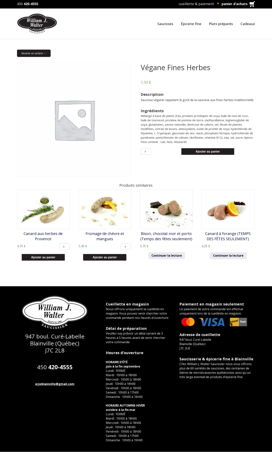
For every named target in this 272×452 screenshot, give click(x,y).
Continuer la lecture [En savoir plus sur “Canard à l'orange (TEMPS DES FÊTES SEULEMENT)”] (228, 256)
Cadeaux (247, 23)
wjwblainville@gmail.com (54, 384)
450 (27, 4)
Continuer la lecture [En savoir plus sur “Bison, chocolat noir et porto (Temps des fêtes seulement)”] (166, 256)
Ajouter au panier (207, 151)
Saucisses (165, 23)
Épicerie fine (191, 23)
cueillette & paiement (196, 4)
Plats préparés (221, 23)
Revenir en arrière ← (33, 53)
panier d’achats (234, 4)
